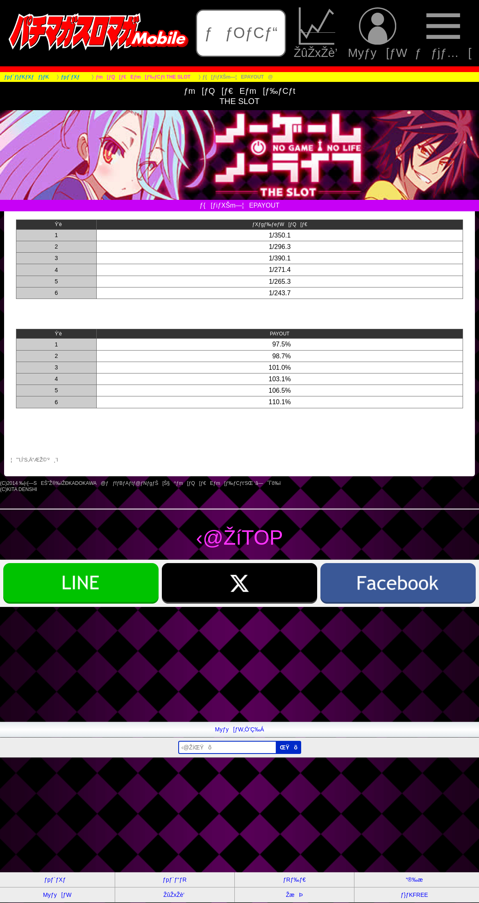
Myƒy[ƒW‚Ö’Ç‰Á (239, 729)
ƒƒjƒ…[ (443, 33)
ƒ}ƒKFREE (414, 895)
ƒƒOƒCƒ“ (240, 33)
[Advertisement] (239, 664)
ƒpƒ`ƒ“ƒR (174, 879)
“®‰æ (414, 879)
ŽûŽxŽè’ (317, 33)
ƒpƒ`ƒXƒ (57, 879)
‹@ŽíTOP (239, 537)
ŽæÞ (294, 895)
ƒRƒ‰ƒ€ (294, 879)
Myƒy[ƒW (377, 33)
